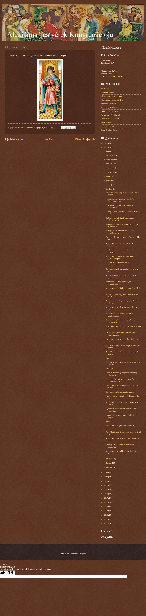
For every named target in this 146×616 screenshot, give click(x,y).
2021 (106, 481)
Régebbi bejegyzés (85, 139)
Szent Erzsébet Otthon (109, 130)
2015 (106, 507)
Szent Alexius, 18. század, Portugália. (120, 392)
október (109, 164)
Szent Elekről (106, 122)
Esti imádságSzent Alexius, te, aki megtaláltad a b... (119, 283)
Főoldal (49, 139)
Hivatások (105, 89)
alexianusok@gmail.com (116, 76)
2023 (106, 473)
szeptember (110, 168)
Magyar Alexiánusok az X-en (112, 100)
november (110, 159)
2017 (106, 498)
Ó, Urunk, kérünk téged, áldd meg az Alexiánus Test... (120, 219)
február (109, 463)
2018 (106, 494)
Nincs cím (110, 358)
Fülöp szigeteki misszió (110, 107)
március (109, 459)
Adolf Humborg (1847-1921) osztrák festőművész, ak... (120, 380)
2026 (106, 143)
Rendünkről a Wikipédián (110, 119)
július (108, 176)
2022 (106, 477)
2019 (106, 490)
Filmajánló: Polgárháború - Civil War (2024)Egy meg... (120, 200)
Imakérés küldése (107, 92)
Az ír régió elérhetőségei (110, 115)
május (108, 185)
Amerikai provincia (108, 104)
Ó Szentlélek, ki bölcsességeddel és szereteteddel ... (119, 206)
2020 (106, 485)
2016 (106, 502)
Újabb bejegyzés (14, 139)
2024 (106, 152)
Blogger (82, 554)
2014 (106, 511)
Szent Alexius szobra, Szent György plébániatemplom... (119, 257)
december (110, 155)
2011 (106, 523)
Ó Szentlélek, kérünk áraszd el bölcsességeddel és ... (117, 264)
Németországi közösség (110, 111)
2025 (106, 147)
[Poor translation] (10, 572)
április (108, 189)
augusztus (110, 172)
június (108, 181)
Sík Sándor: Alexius (108, 126)
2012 (106, 519)
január (108, 467)
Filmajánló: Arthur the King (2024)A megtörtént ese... (120, 232)
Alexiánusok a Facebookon (111, 96)
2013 (106, 515)
